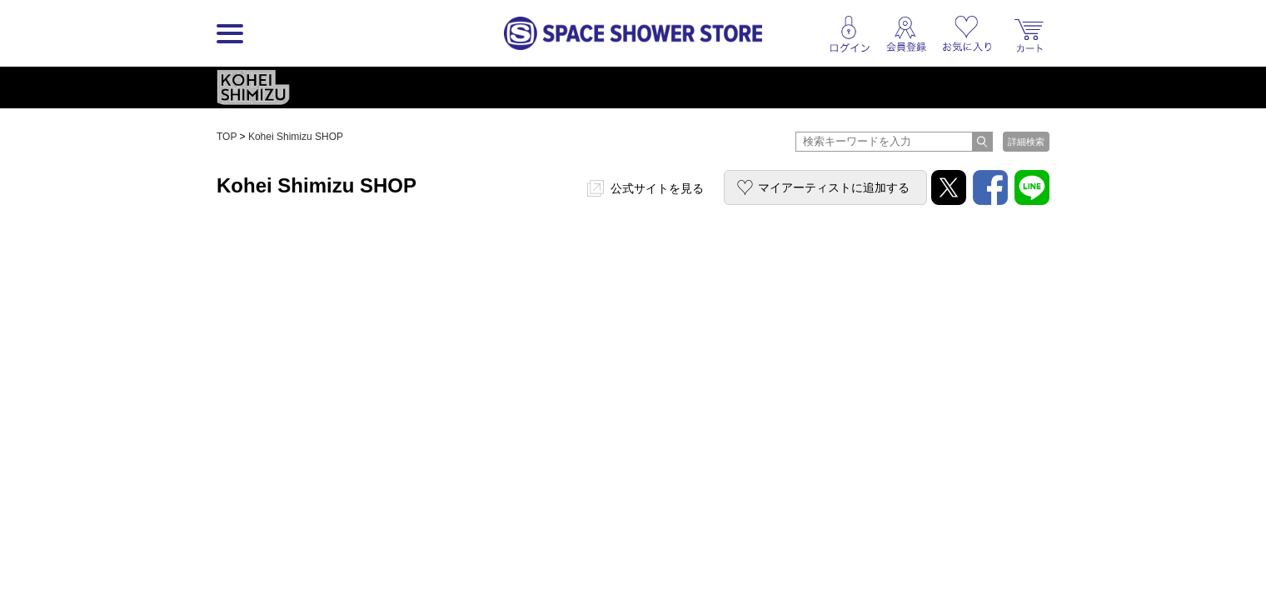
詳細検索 (1026, 142)
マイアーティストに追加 (834, 187)
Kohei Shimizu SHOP (295, 136)
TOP (227, 136)
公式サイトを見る (657, 188)
